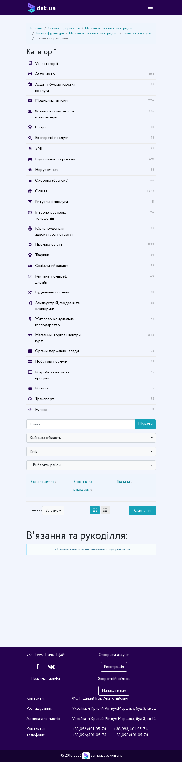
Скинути (142, 510)
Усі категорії (42, 63)
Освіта (41, 191)
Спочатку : (34, 513)
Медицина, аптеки (51, 100)
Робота (41, 388)
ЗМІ (38, 148)
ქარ (61, 655)
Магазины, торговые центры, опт (109, 28)
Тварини (42, 255)
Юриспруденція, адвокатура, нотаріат (54, 231)
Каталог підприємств (64, 28)
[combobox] (91, 438)
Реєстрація (114, 667)
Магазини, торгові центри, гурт (58, 338)
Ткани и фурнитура (50, 33)
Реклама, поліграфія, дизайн (53, 279)
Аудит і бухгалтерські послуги (55, 88)
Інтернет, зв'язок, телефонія (50, 215)
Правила (38, 678)
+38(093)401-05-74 (131, 729)
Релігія (41, 409)
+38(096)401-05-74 (89, 735)
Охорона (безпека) (52, 180)
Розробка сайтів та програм (52, 375)
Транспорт (44, 399)
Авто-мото (45, 74)
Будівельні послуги (52, 292)
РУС (40, 655)
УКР (30, 655)
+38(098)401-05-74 (131, 735)
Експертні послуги (51, 138)
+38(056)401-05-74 (89, 729)
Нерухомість (47, 170)
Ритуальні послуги (51, 202)
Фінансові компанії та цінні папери (54, 114)
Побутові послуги (51, 362)
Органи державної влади (57, 351)
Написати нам (114, 691)
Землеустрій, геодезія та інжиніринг (57, 306)
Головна (36, 28)
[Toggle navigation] (150, 8)
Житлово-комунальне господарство (54, 322)
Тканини (124, 481)
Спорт (40, 127)
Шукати (145, 424)
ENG (51, 655)
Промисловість (49, 244)
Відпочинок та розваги (55, 159)
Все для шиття (43, 481)
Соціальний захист (51, 266)
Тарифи (53, 678)
